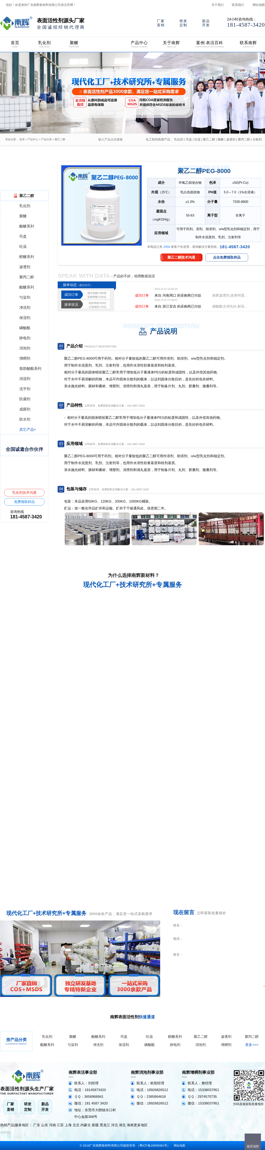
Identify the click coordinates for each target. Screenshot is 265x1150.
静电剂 (175, 1045)
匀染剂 (73, 1045)
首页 (22, 139)
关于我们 (217, 5)
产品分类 (46, 139)
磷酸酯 (149, 1045)
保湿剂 (124, 1045)
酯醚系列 (47, 1045)
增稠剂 (226, 1045)
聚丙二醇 (244, 139)
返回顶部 (253, 1146)
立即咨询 (240, 993)
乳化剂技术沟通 (24, 493)
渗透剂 (230, 139)
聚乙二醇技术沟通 (181, 257)
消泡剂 (200, 1045)
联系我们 (238, 5)
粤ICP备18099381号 (153, 1145)
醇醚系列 (175, 1037)
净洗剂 (98, 1045)
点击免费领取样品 (227, 257)
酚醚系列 (98, 1037)
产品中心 (32, 139)
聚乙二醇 (60, 139)
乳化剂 (178, 139)
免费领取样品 (24, 502)
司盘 (189, 139)
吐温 (197, 139)
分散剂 (257, 139)
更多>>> (251, 1045)
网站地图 (259, 5)
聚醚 (221, 139)
